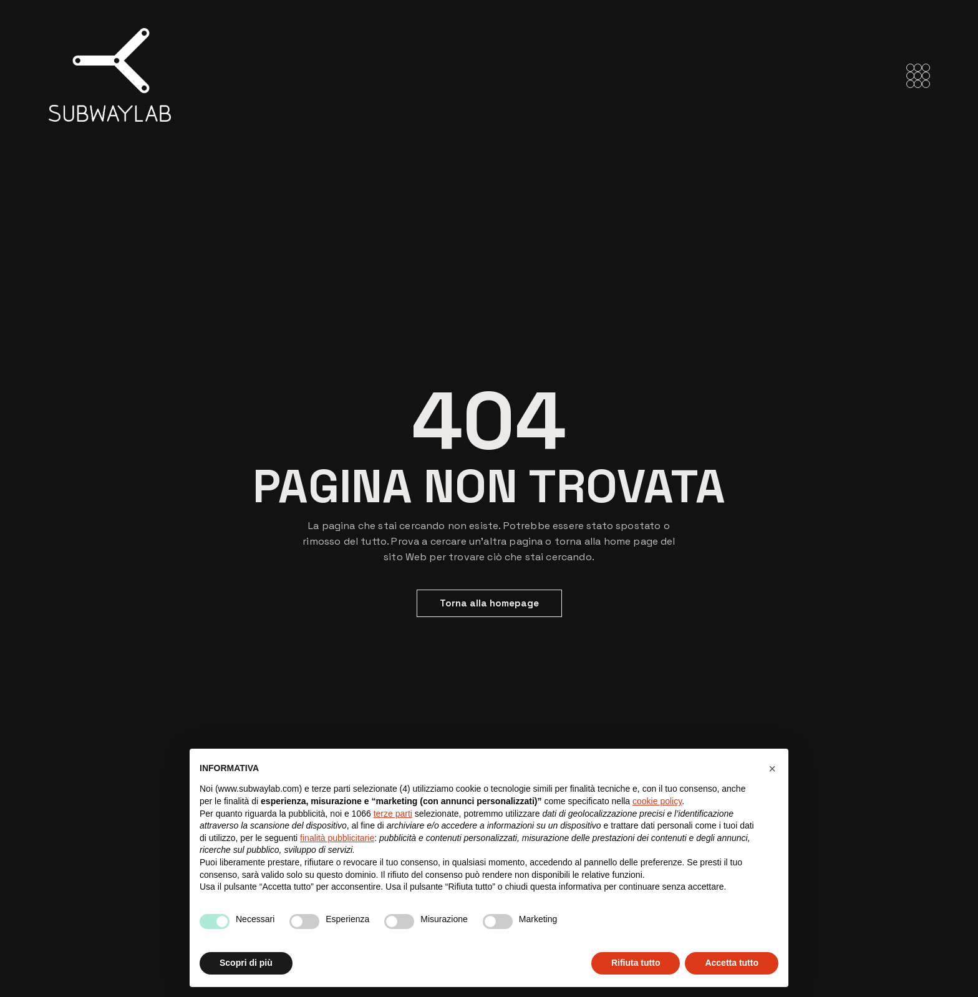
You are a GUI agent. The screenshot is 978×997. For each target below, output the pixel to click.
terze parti (393, 814)
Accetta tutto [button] (731, 963)
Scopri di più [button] (246, 963)
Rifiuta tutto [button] (636, 963)
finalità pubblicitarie (337, 838)
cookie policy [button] (657, 801)
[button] (772, 769)
